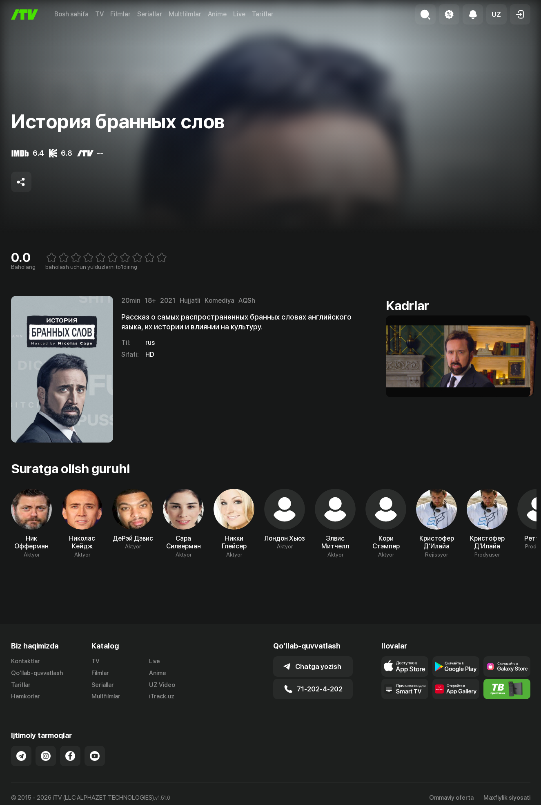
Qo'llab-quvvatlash (37, 673)
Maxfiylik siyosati (506, 797)
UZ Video (162, 685)
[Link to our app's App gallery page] (455, 689)
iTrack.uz (161, 696)
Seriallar (149, 14)
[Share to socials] (21, 182)
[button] (496, 14)
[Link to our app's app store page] (404, 666)
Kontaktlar (25, 661)
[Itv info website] (506, 689)
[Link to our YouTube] (95, 756)
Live (239, 14)
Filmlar (120, 14)
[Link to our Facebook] (70, 756)
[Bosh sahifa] (24, 14)
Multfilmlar (185, 14)
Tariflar (263, 14)
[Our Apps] (404, 689)
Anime (217, 14)
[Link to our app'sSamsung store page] (506, 666)
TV (99, 14)
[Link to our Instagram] (46, 756)
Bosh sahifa (71, 14)
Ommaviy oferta (451, 797)
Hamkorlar (25, 696)
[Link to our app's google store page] (455, 666)
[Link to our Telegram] (21, 756)
